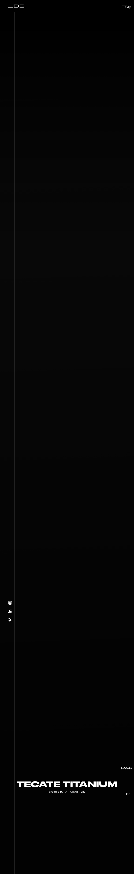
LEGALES (126, 768)
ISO (128, 794)
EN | (127, 7)
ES (129, 7)
